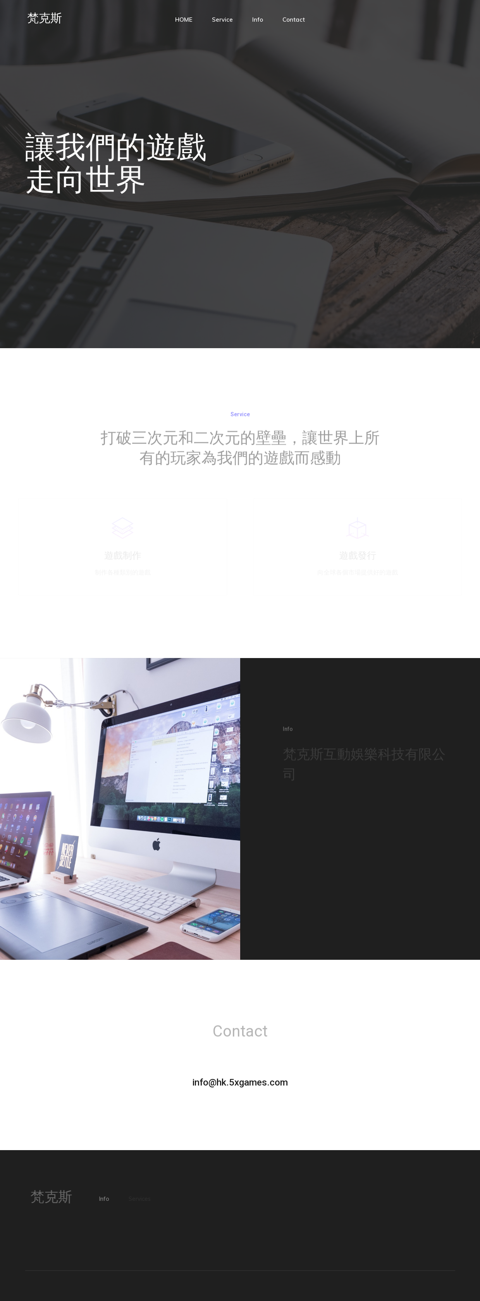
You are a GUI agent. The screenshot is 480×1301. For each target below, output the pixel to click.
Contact (293, 19)
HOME (184, 19)
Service (222, 19)
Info (257, 19)
